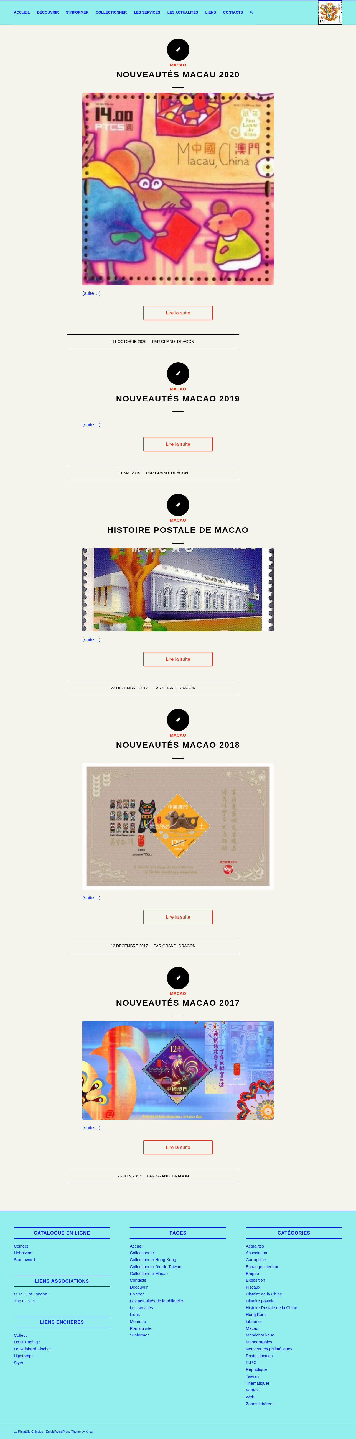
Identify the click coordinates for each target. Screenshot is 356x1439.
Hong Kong (256, 1314)
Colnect (21, 1246)
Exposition (255, 1280)
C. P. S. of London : (32, 1294)
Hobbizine (23, 1252)
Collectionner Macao (149, 1273)
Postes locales (259, 1355)
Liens (135, 1314)
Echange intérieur (262, 1266)
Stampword (24, 1259)
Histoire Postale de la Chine (271, 1307)
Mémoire (138, 1321)
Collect (20, 1335)
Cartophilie (256, 1259)
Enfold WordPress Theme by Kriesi (69, 1431)
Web (250, 1396)
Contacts (138, 1280)
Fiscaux (253, 1287)
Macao (178, 65)
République (256, 1369)
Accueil (136, 1246)
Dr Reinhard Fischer (32, 1348)
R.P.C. (252, 1362)
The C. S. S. (25, 1301)
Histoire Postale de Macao (178, 529)
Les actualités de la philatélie (156, 1301)
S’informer (139, 1335)
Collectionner (142, 1252)
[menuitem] (22, 12)
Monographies (259, 1342)
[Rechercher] (251, 12)
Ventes (252, 1389)
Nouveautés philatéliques (269, 1348)
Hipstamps (24, 1355)
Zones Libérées (260, 1403)
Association (256, 1252)
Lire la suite (178, 313)
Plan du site (140, 1328)
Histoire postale (260, 1301)
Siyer (18, 1362)
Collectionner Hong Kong (153, 1259)
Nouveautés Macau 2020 (178, 74)
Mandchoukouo (260, 1335)
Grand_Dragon (177, 341)
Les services (141, 1307)
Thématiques (258, 1383)
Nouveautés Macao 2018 (178, 744)
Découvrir (139, 1287)
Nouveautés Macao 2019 (178, 398)
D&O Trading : (27, 1342)
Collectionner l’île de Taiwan (155, 1266)
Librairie (253, 1321)
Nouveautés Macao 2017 (178, 1002)
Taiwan (252, 1376)
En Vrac (137, 1294)
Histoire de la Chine (264, 1294)
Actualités (255, 1246)
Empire (252, 1273)
